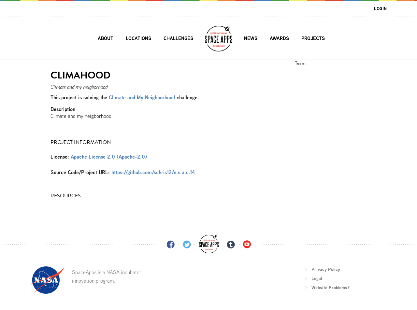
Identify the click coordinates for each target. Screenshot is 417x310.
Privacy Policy (325, 269)
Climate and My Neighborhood (143, 97)
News (250, 38)
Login (380, 8)
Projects (313, 38)
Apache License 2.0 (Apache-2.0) (109, 157)
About (105, 38)
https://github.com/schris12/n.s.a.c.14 (153, 172)
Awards (279, 38)
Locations (138, 38)
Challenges (178, 38)
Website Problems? (330, 287)
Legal (316, 278)
